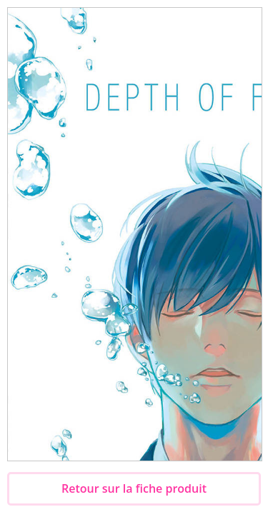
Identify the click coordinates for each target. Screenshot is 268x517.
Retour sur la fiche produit (134, 488)
